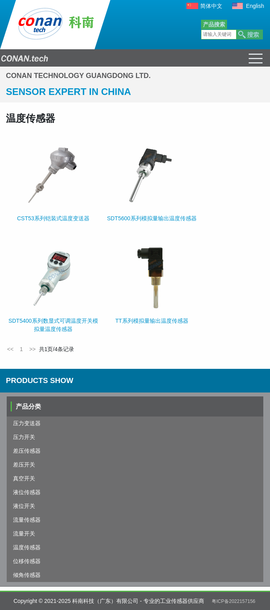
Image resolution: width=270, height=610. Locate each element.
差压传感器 (27, 451)
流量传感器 (27, 520)
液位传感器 (27, 492)
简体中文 (211, 6)
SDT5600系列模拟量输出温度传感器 (151, 218)
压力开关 (24, 437)
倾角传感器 (27, 575)
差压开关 (24, 464)
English (255, 6)
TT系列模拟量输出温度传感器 (151, 321)
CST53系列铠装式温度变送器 (53, 218)
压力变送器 (27, 423)
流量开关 (24, 533)
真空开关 (24, 478)
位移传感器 (27, 561)
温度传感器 (27, 547)
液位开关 (24, 506)
